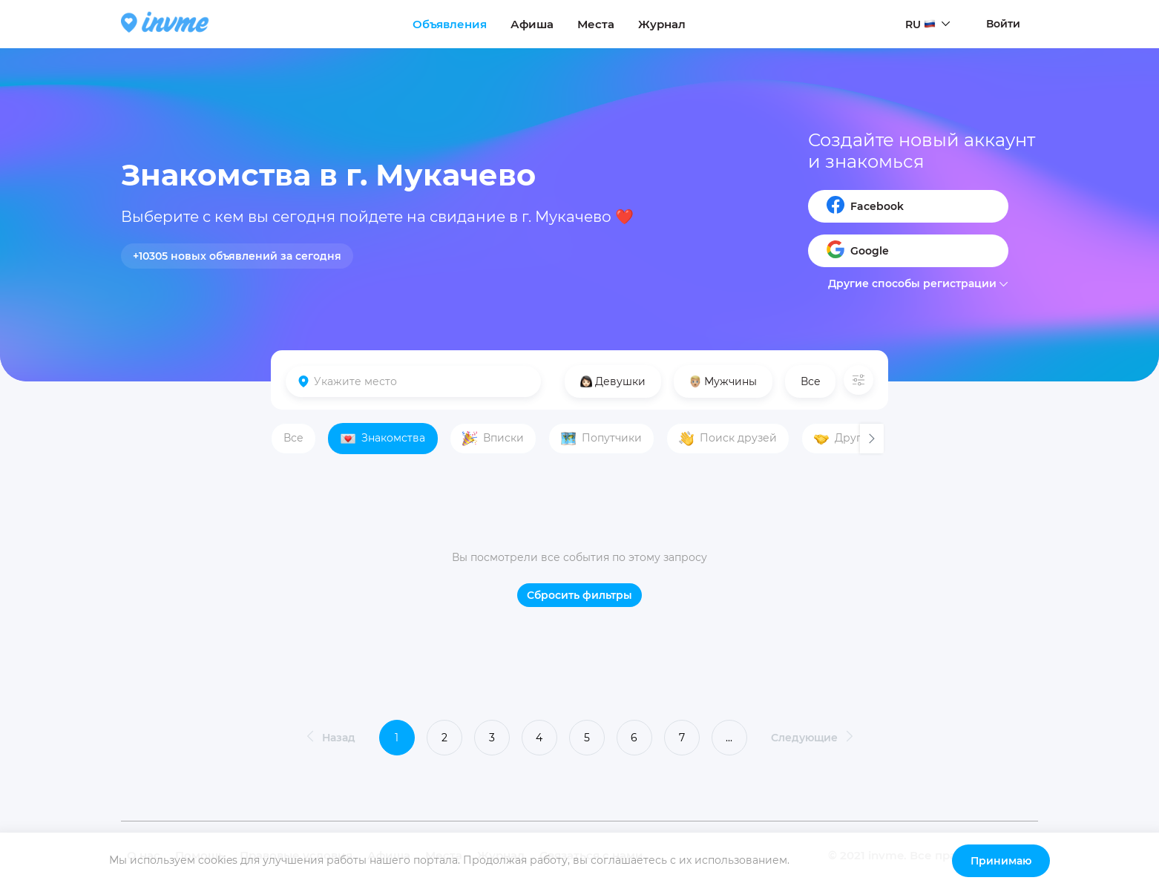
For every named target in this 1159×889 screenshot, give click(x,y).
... (729, 737)
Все (811, 381)
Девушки (613, 381)
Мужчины (723, 381)
